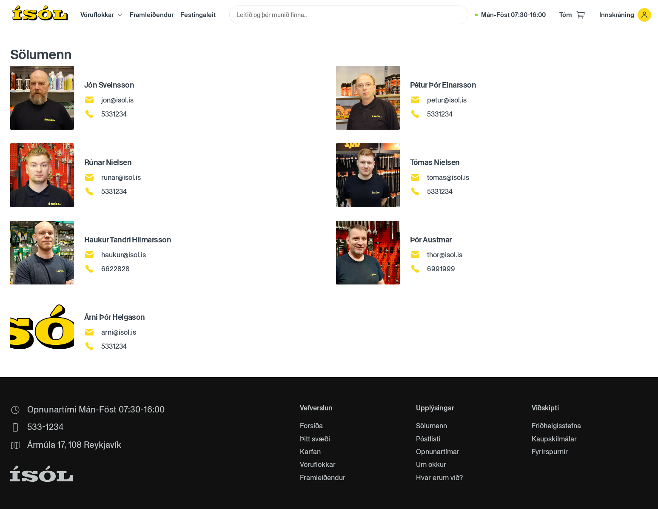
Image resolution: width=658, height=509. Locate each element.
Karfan (310, 452)
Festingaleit (198, 14)
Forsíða (311, 426)
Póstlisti (428, 439)
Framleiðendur (152, 14)
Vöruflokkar (318, 465)
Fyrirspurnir (550, 452)
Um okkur (431, 465)
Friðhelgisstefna (556, 426)
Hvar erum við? (439, 478)
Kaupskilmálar (554, 439)
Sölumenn (431, 426)
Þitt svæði (315, 439)
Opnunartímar (437, 452)
